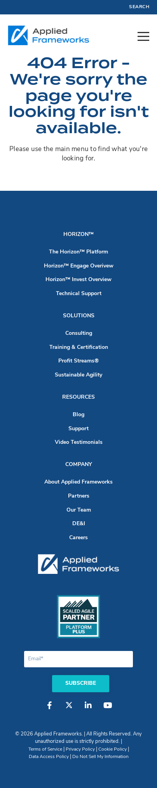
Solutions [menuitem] (78, 316)
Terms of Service (45, 749)
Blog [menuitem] (78, 415)
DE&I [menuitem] (78, 524)
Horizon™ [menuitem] (78, 234)
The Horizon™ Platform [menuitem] (78, 252)
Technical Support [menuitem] (78, 294)
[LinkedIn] (88, 709)
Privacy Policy (80, 749)
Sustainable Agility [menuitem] (78, 375)
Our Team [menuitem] (78, 510)
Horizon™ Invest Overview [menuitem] (78, 280)
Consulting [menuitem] (78, 333)
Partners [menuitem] (78, 496)
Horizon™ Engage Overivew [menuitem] (78, 266)
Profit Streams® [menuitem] (78, 361)
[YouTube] (108, 709)
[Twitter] (69, 709)
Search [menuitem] (139, 7)
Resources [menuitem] (78, 397)
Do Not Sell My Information (100, 757)
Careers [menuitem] (78, 538)
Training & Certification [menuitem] (78, 347)
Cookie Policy (112, 749)
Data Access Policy (49, 757)
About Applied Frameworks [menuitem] (78, 482)
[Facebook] (49, 709)
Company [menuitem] (78, 465)
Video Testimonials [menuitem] (79, 442)
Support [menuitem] (78, 429)
